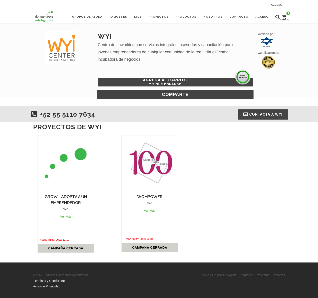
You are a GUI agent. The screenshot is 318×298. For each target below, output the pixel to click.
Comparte (175, 94)
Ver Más (65, 216)
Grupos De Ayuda (224, 275)
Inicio (205, 275)
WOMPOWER (150, 196)
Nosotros (279, 275)
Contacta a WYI (262, 114)
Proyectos (262, 275)
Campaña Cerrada (65, 248)
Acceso (276, 4)
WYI (65, 209)
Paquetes (246, 275)
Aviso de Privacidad (46, 286)
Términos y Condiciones (49, 281)
